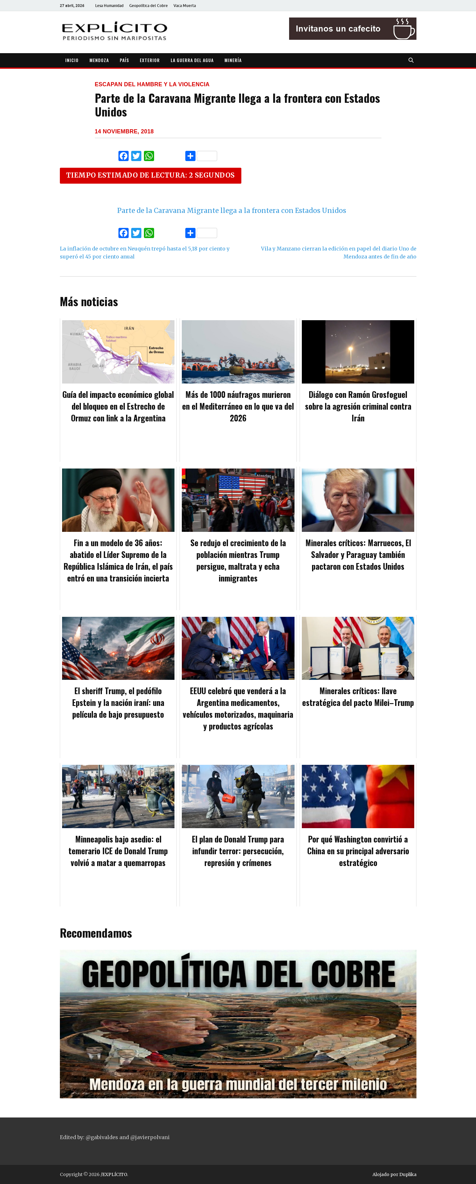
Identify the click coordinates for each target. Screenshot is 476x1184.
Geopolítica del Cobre (148, 5)
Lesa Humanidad (109, 5)
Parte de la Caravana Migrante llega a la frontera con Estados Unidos (231, 211)
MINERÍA (233, 60)
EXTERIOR (150, 60)
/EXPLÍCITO (114, 1174)
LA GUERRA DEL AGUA (192, 60)
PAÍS (124, 60)
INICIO (72, 60)
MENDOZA (99, 60)
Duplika (407, 1174)
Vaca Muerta (185, 5)
